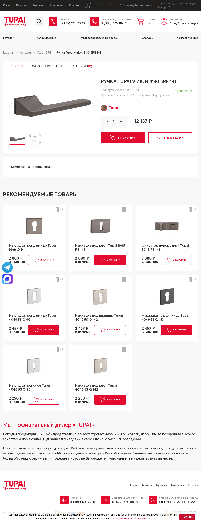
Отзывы (86, 67)
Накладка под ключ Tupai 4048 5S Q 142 (96, 389)
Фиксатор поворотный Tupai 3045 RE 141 (166, 248)
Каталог (21, 5)
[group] (52, 105)
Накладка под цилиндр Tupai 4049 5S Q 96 (33, 319)
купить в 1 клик (170, 138)
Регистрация (189, 23)
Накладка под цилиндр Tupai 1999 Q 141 (33, 248)
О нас (6, 5)
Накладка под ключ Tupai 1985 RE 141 (96, 248)
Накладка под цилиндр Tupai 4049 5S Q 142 (99, 319)
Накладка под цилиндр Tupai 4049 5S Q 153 (166, 319)
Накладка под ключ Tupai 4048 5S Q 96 (30, 389)
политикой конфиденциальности (130, 518)
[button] (11, 105)
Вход (173, 23)
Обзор (17, 67)
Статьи (74, 5)
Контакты (56, 5)
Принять (187, 516)
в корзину (123, 138)
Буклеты (38, 5)
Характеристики (49, 67)
